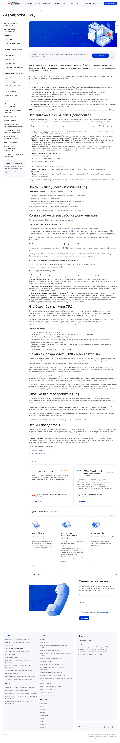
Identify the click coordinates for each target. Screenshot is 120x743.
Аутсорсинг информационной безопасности (13, 156)
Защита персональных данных (24, 11)
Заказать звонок (110, 3)
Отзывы (41, 718)
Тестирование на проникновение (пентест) (12, 137)
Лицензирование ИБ (10, 120)
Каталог (42, 635)
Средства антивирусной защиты (49, 650)
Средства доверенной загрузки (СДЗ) (51, 664)
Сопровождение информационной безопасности (9, 148)
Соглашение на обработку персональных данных (102, 736)
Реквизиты (42, 724)
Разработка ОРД (38, 11)
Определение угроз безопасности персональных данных (14, 98)
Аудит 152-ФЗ (9, 78)
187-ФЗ (64, 248)
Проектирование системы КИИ (13, 51)
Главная (5, 11)
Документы (42, 727)
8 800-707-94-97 (90, 3)
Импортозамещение (10, 142)
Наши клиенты (43, 715)
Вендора (42, 712)
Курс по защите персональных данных (17, 690)
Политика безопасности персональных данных (101, 734)
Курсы (7, 683)
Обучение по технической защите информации (19, 687)
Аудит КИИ (8, 39)
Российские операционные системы (50, 687)
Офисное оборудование (46, 693)
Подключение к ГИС (10, 116)
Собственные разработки (47, 696)
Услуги (7, 635)
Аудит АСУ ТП (9, 59)
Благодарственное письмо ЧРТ (92, 494)
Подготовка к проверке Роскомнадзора (12, 105)
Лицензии (42, 706)
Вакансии (42, 721)
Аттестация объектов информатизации (10, 30)
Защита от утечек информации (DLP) (50, 672)
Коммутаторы (43, 642)
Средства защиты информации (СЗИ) (50, 658)
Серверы (42, 639)
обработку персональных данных (100, 612)
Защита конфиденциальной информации (12, 111)
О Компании (43, 699)
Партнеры (42, 709)
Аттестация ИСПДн (11, 92)
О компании (43, 703)
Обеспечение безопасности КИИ (14, 68)
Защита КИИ (8, 35)
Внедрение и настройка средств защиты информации (13, 125)
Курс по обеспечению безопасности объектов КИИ (21, 693)
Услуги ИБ (11, 11)
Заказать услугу (100, 55)
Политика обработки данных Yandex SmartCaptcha (102, 738)
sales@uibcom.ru (41, 453)
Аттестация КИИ (10, 55)
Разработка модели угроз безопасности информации (13, 87)
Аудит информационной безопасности (11, 24)
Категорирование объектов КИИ (14, 44)
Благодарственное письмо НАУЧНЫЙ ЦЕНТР (51, 494)
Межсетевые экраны (45, 661)
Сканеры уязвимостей (46, 684)
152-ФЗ (74, 151)
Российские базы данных (47, 690)
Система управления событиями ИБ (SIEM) (52, 675)
